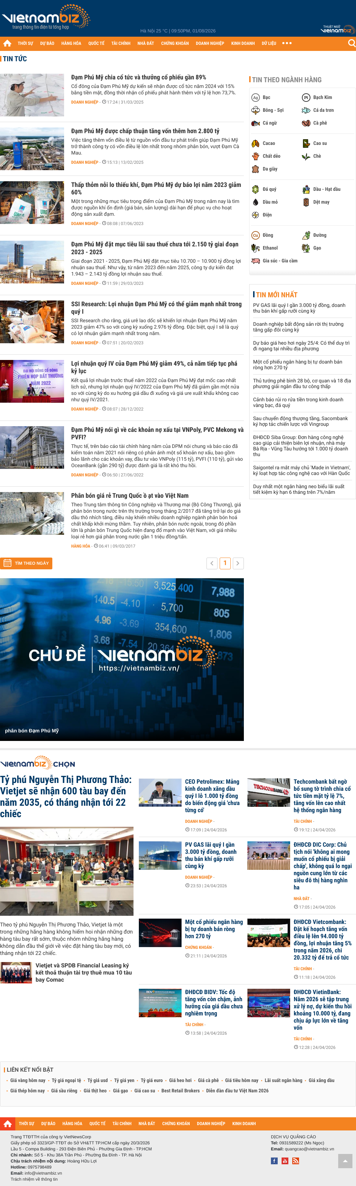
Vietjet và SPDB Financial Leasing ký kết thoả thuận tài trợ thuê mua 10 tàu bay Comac (84, 972)
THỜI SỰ (25, 43)
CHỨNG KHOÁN (175, 43)
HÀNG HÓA (72, 43)
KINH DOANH (243, 43)
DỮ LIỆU (269, 43)
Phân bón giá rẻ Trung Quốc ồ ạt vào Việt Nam (130, 496)
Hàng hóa (80, 546)
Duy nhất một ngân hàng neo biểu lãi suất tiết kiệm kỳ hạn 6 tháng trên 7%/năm (299, 489)
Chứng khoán (198, 947)
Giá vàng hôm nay (28, 1080)
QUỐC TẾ (96, 43)
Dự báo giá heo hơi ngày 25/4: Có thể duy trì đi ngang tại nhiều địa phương (301, 346)
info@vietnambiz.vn (43, 1173)
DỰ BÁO (47, 43)
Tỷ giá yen (124, 1080)
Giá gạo (120, 1090)
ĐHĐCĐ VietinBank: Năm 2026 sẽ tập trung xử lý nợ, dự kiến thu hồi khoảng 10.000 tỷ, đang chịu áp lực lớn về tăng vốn (323, 1010)
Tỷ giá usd (98, 1080)
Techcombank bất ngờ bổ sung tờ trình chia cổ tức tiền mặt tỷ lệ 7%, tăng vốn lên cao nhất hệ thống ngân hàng (322, 796)
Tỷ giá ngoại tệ (66, 1080)
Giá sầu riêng (64, 1090)
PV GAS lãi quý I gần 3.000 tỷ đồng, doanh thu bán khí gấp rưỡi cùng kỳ (299, 308)
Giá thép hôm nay (27, 1090)
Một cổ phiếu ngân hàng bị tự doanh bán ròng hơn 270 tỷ (214, 929)
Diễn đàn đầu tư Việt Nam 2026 (237, 1090)
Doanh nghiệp (84, 102)
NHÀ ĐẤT (145, 43)
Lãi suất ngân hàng (283, 1080)
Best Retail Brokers (181, 1090)
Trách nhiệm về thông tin (34, 1179)
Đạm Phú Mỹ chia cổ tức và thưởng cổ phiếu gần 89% (138, 77)
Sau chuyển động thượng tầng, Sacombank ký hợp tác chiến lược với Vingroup (300, 421)
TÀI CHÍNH (120, 43)
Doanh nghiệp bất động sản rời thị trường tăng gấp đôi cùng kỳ (298, 327)
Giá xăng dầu (321, 1080)
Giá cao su (145, 1090)
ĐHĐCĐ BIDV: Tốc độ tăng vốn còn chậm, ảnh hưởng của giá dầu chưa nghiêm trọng (214, 1003)
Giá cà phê (208, 1080)
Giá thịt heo (95, 1090)
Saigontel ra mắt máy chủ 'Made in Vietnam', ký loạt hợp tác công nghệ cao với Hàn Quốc (301, 470)
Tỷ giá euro (152, 1080)
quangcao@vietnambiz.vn (309, 1148)
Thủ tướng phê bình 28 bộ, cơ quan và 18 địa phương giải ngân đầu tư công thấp (302, 384)
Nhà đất (302, 898)
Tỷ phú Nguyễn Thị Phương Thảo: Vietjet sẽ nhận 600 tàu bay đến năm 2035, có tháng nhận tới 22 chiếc (66, 797)
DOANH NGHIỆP (210, 43)
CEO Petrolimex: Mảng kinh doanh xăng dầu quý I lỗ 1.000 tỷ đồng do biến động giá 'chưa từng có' (212, 796)
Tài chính (303, 821)
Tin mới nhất (277, 295)
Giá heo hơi (180, 1080)
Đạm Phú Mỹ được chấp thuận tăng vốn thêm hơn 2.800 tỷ (145, 131)
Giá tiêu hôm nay (241, 1080)
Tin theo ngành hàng (287, 79)
